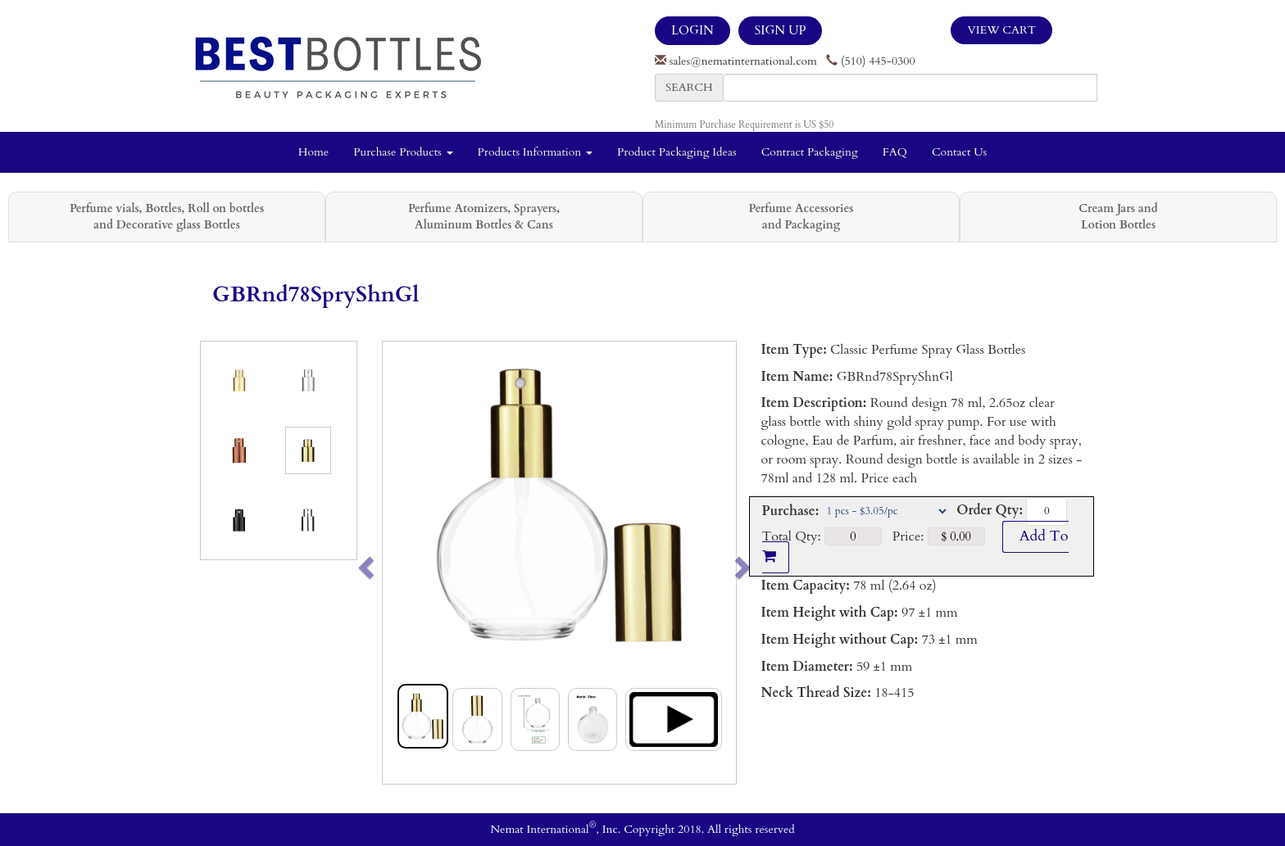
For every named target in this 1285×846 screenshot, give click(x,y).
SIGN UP (780, 30)
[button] (400, 563)
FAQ (895, 152)
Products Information (535, 152)
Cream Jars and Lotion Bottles (1117, 217)
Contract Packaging (809, 152)
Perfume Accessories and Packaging (800, 217)
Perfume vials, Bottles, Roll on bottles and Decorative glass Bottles (167, 217)
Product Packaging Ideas (677, 152)
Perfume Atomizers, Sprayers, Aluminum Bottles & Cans (484, 217)
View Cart (1001, 30)
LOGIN (692, 30)
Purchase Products (402, 152)
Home (313, 152)
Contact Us (959, 152)
